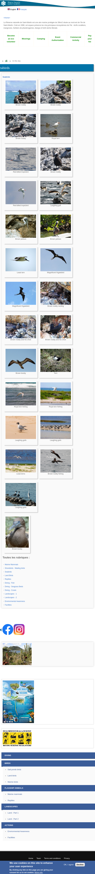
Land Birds (9, 575)
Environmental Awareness (15, 601)
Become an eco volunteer (11, 39)
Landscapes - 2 (11, 597)
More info (39, 872)
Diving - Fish (10, 583)
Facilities (8, 605)
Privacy (67, 858)
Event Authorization (58, 38)
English (12, 9)
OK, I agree (69, 864)
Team (38, 858)
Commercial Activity (75, 38)
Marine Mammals (11, 565)
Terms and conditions (52, 858)
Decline (80, 864)
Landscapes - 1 (11, 594)
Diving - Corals (10, 590)
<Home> (6, 18)
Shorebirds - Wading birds (15, 568)
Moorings (26, 39)
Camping (41, 39)
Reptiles (8, 579)
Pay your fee (90, 39)
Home (6, 61)
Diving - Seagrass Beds (14, 587)
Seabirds (6, 77)
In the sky (16, 61)
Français (22, 9)
